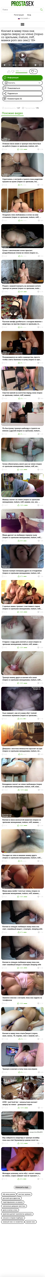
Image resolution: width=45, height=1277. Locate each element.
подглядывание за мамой (13, 1202)
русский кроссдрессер (11, 1198)
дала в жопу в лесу (10, 1210)
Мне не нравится (12, 71)
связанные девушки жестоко (14, 1206)
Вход (29, 15)
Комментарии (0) (14, 99)
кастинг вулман (24, 1194)
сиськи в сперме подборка (13, 1218)
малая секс (30, 1222)
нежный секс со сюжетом (13, 1222)
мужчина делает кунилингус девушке (17, 1214)
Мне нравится (9, 71)
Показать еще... (22, 1187)
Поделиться (12, 93)
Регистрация (19, 15)
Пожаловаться (13, 88)
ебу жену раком (9, 1194)
